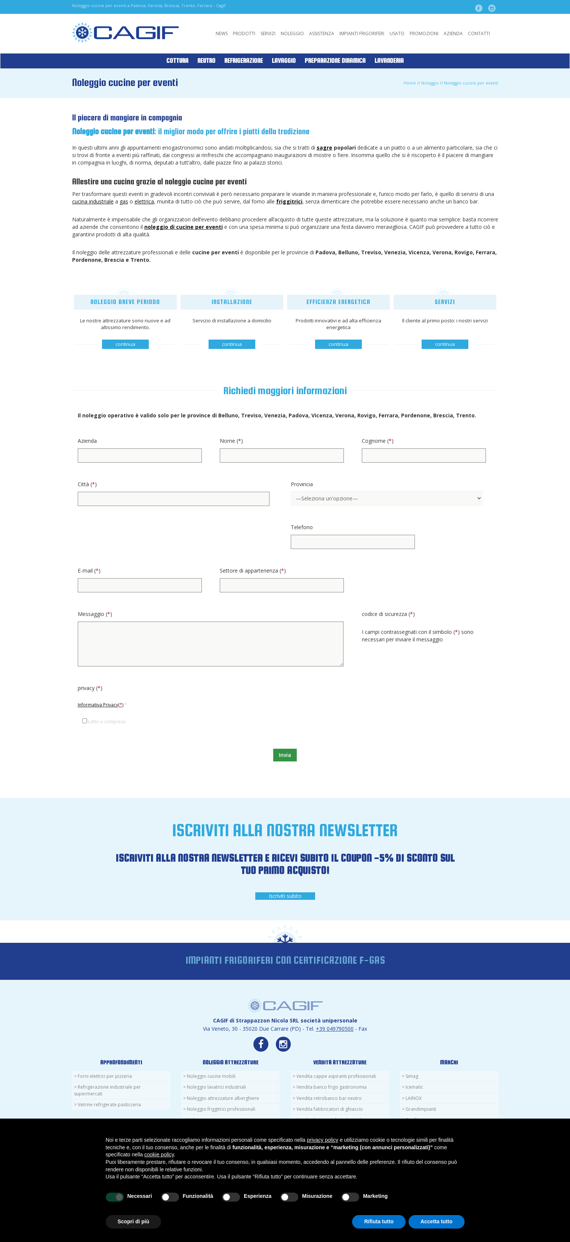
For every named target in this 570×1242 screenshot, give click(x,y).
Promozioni (424, 33)
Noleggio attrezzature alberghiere (223, 1098)
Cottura (177, 60)
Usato (396, 33)
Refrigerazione (243, 60)
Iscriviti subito (285, 895)
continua (125, 344)
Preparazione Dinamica (335, 60)
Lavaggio (284, 60)
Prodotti (244, 33)
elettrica (144, 201)
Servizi (268, 33)
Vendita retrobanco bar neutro (329, 1098)
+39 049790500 (335, 1028)
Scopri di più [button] (134, 1221)
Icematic (414, 1087)
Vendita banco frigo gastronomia (331, 1087)
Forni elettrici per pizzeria (105, 1076)
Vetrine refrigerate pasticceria (109, 1104)
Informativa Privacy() (100, 705)
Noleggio (292, 33)
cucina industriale (93, 201)
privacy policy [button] (322, 1140)
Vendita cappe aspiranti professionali (336, 1076)
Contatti (479, 33)
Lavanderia (389, 60)
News (222, 33)
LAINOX (414, 1098)
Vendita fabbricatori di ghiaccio (329, 1109)
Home (410, 83)
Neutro (206, 60)
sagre (324, 147)
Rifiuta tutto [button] (379, 1221)
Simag (412, 1076)
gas (124, 201)
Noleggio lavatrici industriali (216, 1087)
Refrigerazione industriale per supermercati (107, 1090)
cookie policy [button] (159, 1154)
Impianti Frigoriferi (361, 33)
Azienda (453, 33)
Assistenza (321, 33)
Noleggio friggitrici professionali (221, 1109)
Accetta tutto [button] (436, 1221)
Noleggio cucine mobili (211, 1076)
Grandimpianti (421, 1109)
